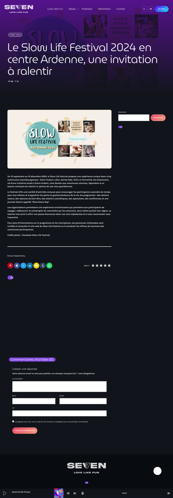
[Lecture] (144, 9)
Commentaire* (17, 379)
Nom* (14, 396)
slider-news (15, 35)
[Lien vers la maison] (19, 9)
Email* (61, 396)
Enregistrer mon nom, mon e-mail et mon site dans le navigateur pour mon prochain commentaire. (51, 422)
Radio (161, 9)
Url (13, 408)
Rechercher (122, 112)
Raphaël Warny (19, 256)
